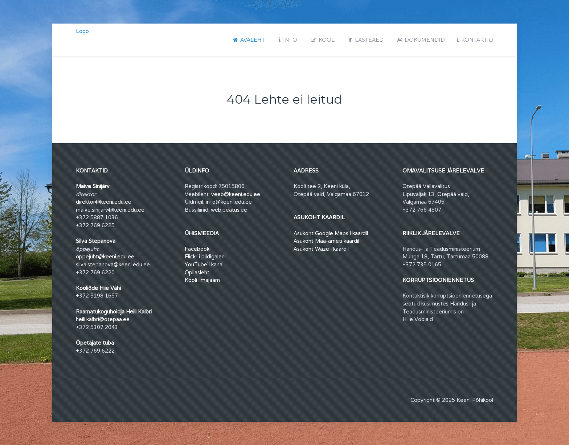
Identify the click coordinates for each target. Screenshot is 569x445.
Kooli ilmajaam (202, 279)
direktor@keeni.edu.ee (103, 201)
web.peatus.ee (229, 209)
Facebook (197, 248)
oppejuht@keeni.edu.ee (105, 256)
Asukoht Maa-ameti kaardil (326, 240)
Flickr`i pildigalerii (205, 256)
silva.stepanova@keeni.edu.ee (113, 264)
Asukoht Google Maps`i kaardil (331, 233)
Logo (82, 31)
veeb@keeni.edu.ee (235, 194)
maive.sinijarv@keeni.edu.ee (110, 209)
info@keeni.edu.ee (229, 201)
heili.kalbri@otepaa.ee (103, 319)
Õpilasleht (197, 272)
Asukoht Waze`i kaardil (321, 248)
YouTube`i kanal (204, 264)
